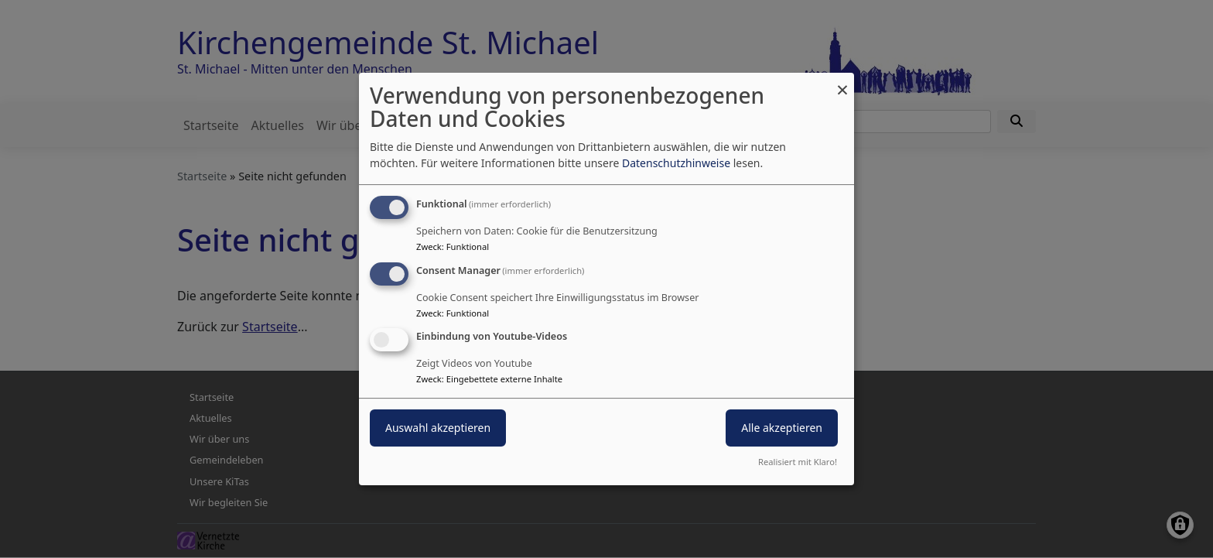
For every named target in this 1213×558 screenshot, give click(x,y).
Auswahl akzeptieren (437, 428)
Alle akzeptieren (781, 428)
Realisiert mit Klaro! (797, 461)
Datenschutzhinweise (676, 163)
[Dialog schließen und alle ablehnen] (842, 82)
